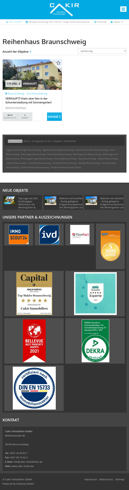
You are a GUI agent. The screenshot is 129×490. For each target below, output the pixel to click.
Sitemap (119, 479)
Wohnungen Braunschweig (33, 154)
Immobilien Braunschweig (64, 163)
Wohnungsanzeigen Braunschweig (36, 158)
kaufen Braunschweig (16, 163)
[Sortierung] (102, 51)
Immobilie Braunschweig (39, 163)
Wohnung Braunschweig (65, 158)
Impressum (90, 479)
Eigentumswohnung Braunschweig (58, 149)
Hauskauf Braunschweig (89, 163)
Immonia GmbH (25, 483)
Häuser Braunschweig (108, 158)
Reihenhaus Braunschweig (59, 154)
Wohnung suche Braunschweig (87, 154)
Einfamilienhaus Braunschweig (35, 167)
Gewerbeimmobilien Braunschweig (92, 149)
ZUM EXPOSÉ (54, 117)
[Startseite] (64, 9)
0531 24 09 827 (15, 22)
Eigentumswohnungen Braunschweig (24, 149)
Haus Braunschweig (87, 158)
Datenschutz (106, 479)
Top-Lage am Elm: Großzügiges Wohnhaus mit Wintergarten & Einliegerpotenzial (28, 204)
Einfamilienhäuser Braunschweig (66, 167)
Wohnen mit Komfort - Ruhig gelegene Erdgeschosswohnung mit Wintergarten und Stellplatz (71, 204)
